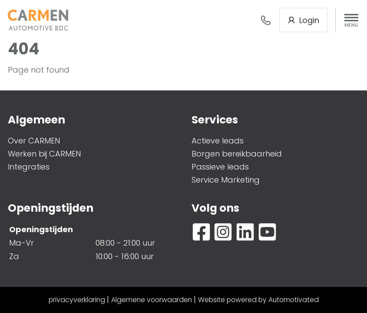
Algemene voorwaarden (151, 300)
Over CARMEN (34, 140)
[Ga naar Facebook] (201, 232)
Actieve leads (218, 140)
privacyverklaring (77, 300)
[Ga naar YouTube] (267, 232)
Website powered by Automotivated (258, 300)
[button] (351, 20)
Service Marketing (226, 179)
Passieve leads (220, 166)
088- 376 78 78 (265, 20)
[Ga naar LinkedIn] (245, 232)
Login (303, 20)
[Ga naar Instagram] (223, 232)
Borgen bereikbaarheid (237, 153)
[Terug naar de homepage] (38, 20)
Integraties (29, 166)
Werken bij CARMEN (44, 153)
